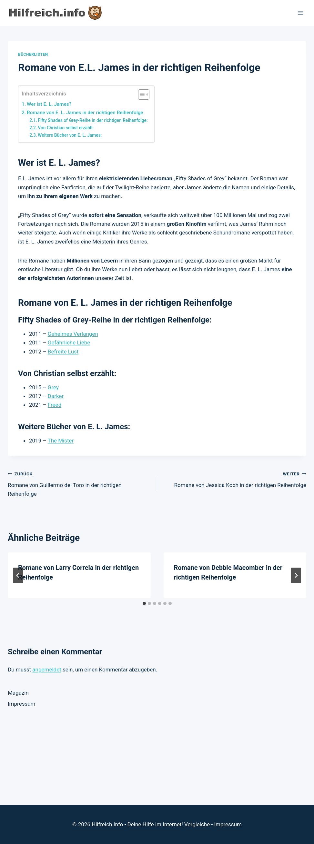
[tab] (144, 603)
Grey (53, 387)
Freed (54, 405)
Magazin (18, 693)
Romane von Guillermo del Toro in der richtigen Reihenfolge (80, 483)
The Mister (60, 440)
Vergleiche (197, 824)
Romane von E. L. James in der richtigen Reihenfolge (85, 112)
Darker (56, 396)
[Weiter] (296, 575)
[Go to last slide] (18, 575)
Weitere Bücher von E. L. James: (70, 135)
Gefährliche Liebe (69, 342)
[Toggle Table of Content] (140, 94)
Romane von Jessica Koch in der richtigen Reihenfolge (235, 478)
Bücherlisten (33, 54)
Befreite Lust (63, 351)
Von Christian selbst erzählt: (66, 127)
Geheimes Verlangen (73, 334)
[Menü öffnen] (300, 13)
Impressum (21, 703)
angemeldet (46, 669)
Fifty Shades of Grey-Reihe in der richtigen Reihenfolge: (92, 120)
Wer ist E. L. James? (49, 104)
